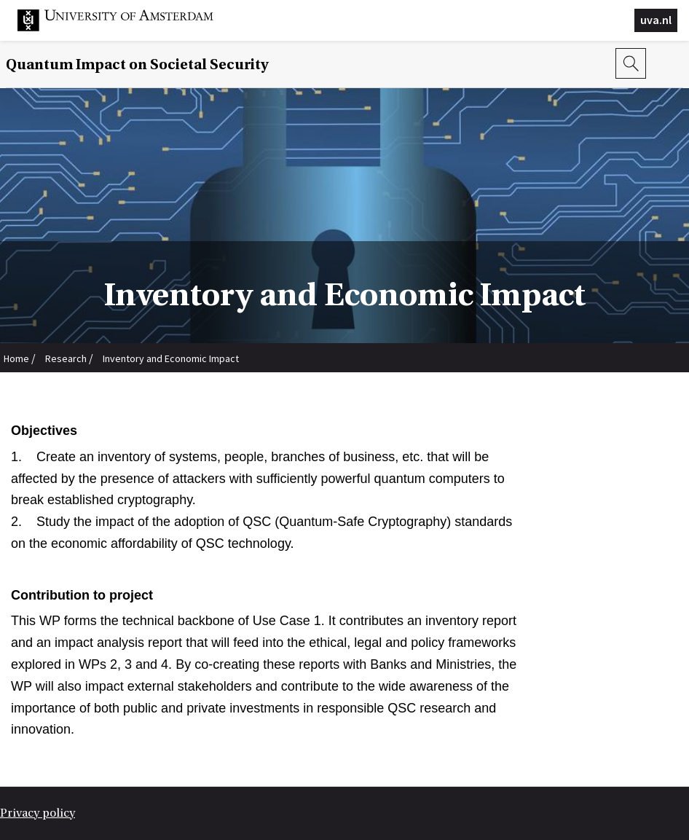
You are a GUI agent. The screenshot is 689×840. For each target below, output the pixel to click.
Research (66, 358)
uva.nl (656, 19)
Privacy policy (37, 813)
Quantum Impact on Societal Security (137, 64)
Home (16, 358)
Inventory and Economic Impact (171, 358)
